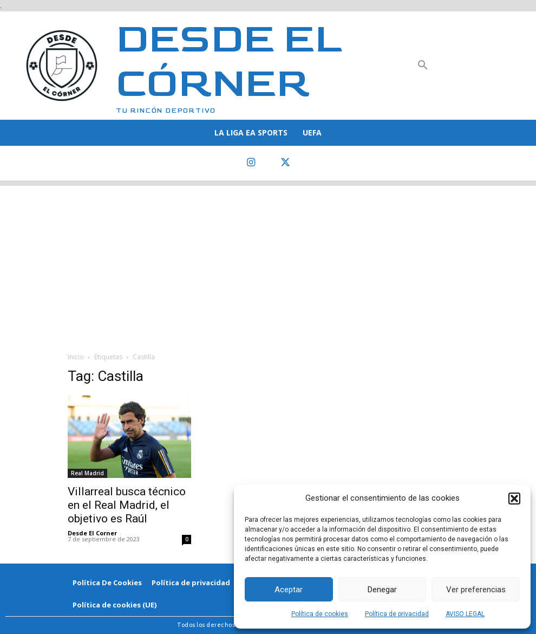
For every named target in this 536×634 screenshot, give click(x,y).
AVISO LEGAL (465, 614)
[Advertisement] (268, 262)
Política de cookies (319, 614)
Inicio (76, 356)
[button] (514, 498)
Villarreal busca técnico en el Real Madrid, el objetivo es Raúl (127, 505)
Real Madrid (87, 473)
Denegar (382, 589)
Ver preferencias (476, 589)
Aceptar (288, 589)
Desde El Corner (92, 533)
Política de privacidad (397, 614)
